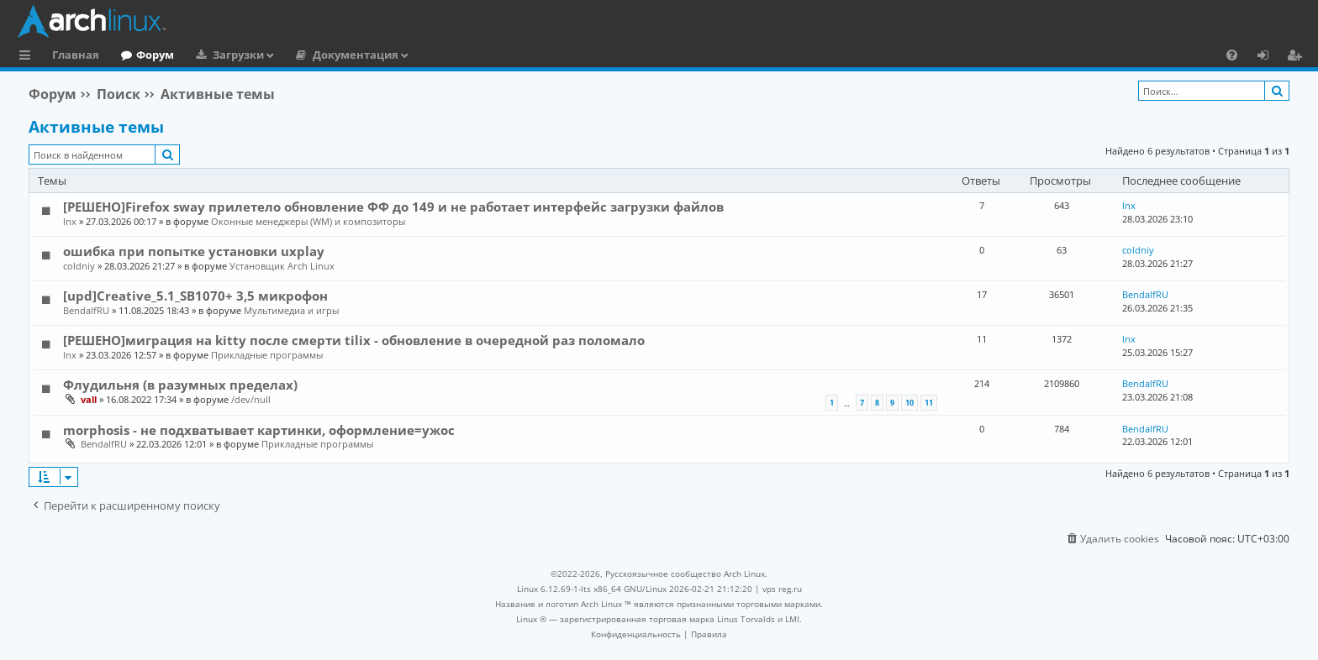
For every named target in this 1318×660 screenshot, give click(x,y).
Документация (355, 54)
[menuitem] (1232, 54)
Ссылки (28, 57)
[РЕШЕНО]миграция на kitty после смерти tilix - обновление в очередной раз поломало (354, 340)
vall (89, 399)
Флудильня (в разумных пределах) (180, 384)
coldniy (79, 265)
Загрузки (238, 54)
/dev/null (251, 399)
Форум (155, 54)
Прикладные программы (267, 354)
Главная (75, 54)
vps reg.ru (782, 589)
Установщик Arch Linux (282, 265)
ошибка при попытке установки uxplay (193, 251)
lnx (69, 221)
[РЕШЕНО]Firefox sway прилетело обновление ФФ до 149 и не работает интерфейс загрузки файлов (393, 206)
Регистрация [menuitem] (1298, 57)
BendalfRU (86, 310)
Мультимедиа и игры (291, 310)
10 (909, 402)
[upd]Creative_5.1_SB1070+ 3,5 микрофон (195, 295)
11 (929, 402)
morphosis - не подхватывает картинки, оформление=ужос (259, 430)
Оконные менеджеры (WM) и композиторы (308, 221)
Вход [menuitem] (1269, 57)
